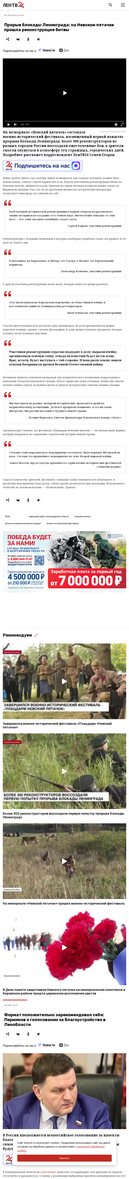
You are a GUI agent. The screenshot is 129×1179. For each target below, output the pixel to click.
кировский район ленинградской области (49, 516)
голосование (48, 1172)
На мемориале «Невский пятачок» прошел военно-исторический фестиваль (64, 903)
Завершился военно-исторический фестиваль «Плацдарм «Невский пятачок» (57, 725)
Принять (64, 1158)
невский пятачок (82, 516)
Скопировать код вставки (113, 131)
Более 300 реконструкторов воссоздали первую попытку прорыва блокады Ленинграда (63, 815)
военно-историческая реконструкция (23, 523)
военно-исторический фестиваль (63, 523)
